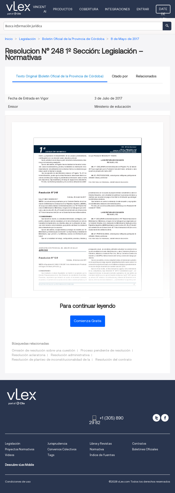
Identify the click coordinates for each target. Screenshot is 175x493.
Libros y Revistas (101, 443)
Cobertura (88, 9)
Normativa (97, 449)
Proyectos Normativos (19, 449)
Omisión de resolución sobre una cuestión (43, 350)
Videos (9, 455)
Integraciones (117, 9)
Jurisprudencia (57, 443)
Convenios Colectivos (61, 449)
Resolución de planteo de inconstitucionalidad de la (51, 359)
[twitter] (156, 418)
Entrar (143, 9)
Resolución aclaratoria (28, 355)
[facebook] (165, 418)
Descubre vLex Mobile (19, 465)
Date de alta (163, 10)
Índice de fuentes (102, 455)
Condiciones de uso (18, 481)
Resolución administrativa (70, 355)
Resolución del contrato (113, 359)
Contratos (139, 443)
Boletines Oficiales (145, 449)
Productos (62, 9)
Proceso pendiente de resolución (105, 350)
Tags (50, 455)
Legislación (12, 443)
